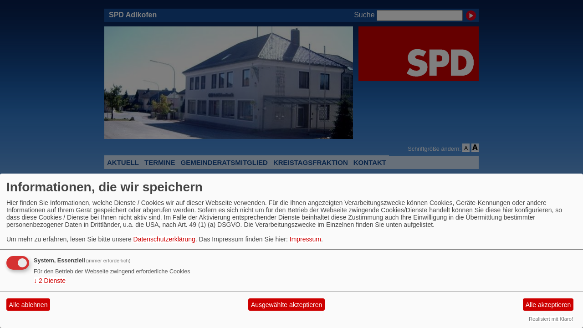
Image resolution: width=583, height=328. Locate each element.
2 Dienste (50, 280)
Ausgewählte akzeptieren (286, 304)
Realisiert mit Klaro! (551, 319)
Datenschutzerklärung (164, 239)
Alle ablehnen (28, 304)
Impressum (305, 239)
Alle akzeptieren (548, 304)
